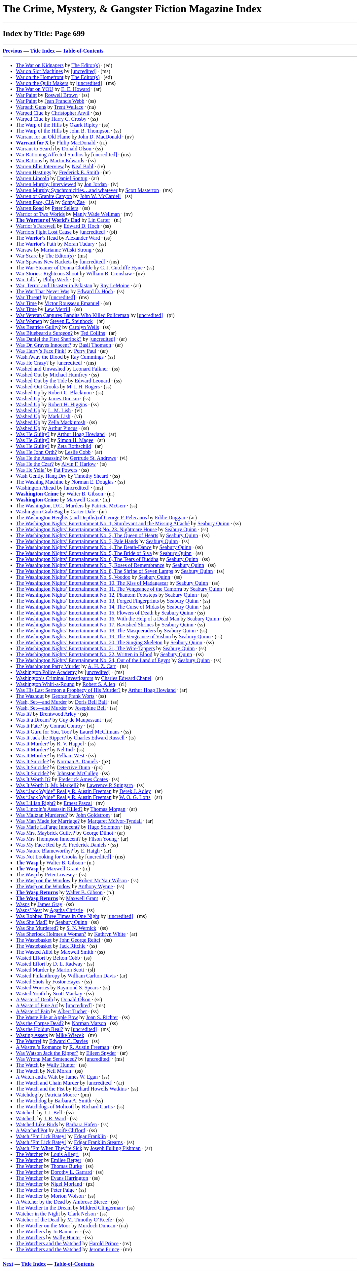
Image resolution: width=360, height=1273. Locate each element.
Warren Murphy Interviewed (46, 184)
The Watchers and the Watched (48, 1243)
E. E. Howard (75, 89)
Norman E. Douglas (92, 482)
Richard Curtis (97, 1106)
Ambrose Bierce (90, 1202)
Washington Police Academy (46, 672)
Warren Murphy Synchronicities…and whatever (67, 190)
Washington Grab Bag (39, 511)
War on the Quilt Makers (42, 83)
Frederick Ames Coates (83, 779)
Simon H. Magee (75, 440)
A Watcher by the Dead (40, 1202)
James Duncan (63, 398)
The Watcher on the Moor (43, 1225)
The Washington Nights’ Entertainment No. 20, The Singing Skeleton (89, 642)
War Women (29, 321)
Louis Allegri (65, 1154)
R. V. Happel (70, 743)
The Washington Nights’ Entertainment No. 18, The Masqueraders (86, 630)
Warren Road (30, 208)
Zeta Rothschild (74, 446)
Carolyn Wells (84, 327)
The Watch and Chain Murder (47, 1083)
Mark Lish (59, 416)
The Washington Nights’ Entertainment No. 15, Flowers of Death (85, 613)
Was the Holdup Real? (39, 1029)
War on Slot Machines (39, 71)
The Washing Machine (39, 482)
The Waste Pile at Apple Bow (47, 1017)
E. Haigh (90, 851)
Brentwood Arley (58, 714)
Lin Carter (99, 220)
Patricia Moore (61, 1094)
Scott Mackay (67, 993)
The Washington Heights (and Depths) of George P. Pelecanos (81, 517)
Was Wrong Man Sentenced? (46, 1059)
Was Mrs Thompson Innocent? (48, 839)
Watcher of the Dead (37, 1219)
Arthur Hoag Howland (81, 434)
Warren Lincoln (32, 178)
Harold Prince (104, 1243)
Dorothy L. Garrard (71, 1172)
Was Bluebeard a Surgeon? (44, 333)
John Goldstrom (93, 815)
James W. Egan (82, 1077)
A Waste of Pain (33, 1011)
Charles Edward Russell (99, 737)
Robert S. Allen (99, 684)
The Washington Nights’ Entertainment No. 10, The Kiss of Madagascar (92, 583)
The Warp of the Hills (39, 125)
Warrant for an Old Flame (43, 136)
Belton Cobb (66, 958)
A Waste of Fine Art (37, 1005)
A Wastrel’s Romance (38, 1047)
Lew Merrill (57, 309)
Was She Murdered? (37, 928)
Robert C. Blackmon (70, 392)
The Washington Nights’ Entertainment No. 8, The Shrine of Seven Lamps (94, 571)
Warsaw (24, 250)
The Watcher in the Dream (44, 1208)
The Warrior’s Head (37, 238)
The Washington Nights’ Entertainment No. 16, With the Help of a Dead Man (97, 618)
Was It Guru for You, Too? (44, 732)
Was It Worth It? (33, 779)
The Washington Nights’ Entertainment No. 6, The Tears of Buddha (87, 559)
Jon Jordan (95, 184)
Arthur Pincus (62, 428)
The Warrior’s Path (36, 244)
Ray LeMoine (114, 285)
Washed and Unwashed (40, 369)
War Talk (25, 279)
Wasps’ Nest (29, 910)
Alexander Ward (82, 238)
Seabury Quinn (213, 523)
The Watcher (29, 1154)
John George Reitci (79, 940)
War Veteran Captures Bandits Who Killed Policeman (72, 315)
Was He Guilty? (33, 434)
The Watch (27, 1065)
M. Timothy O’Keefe (89, 1219)
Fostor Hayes (66, 981)
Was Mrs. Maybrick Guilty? (45, 833)
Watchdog (26, 1094)
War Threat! (28, 297)
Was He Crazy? (32, 363)
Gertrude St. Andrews (93, 458)
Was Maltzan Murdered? (42, 815)
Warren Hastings (33, 172)
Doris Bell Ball (91, 702)
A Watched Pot (31, 1130)
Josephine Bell (90, 708)
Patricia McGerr (108, 505)
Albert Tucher (72, 1011)
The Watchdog (31, 1100)
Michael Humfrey (68, 375)
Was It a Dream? (33, 720)
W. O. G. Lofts (135, 797)
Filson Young (103, 839)
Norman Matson (89, 1023)
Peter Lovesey (60, 874)
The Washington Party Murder (48, 666)
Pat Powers (65, 470)
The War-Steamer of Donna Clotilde (54, 267)
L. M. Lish (59, 410)
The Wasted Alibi (34, 952)
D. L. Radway (68, 964)
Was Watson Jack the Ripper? (47, 1053)
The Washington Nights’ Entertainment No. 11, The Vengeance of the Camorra (99, 589)
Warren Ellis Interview (40, 166)
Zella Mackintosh (66, 422)
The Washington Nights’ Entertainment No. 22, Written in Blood (84, 654)
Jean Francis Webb (64, 101)
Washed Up (28, 392)
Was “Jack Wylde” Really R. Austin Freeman (63, 791)
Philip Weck (56, 279)
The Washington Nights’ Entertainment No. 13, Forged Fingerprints (87, 601)
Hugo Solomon (104, 827)
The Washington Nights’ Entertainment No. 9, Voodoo (73, 577)
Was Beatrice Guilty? (38, 327)
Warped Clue (30, 113)
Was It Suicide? (32, 761)
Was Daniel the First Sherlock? (49, 339)
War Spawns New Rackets (44, 261)
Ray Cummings (87, 357)
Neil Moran (59, 1071)
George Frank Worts (73, 696)
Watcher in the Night (38, 1213)
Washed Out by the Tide (41, 380)
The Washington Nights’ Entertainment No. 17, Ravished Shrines (85, 624)
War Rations (29, 160)
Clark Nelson (82, 1213)
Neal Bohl (82, 166)
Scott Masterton (142, 190)
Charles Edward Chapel (126, 678)
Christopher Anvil (71, 113)
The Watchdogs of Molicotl (45, 1106)
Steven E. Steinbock (71, 321)
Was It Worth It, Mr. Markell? (47, 785)
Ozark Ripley (84, 125)
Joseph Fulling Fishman (115, 1148)
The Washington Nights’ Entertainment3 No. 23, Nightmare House (86, 529)
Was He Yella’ (31, 470)
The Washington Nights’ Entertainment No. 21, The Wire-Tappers (85, 648)
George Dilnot (98, 833)
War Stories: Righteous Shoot (47, 273)
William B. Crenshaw (109, 273)
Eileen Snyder (101, 1053)
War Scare (27, 256)
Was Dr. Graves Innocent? (43, 345)
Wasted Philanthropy (38, 975)
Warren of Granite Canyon (44, 196)
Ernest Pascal (77, 803)
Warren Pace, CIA (35, 202)
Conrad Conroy (66, 726)
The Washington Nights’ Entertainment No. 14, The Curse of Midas (87, 607)
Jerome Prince (104, 1249)
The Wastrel (28, 1041)
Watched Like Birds (37, 1124)
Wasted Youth (30, 993)
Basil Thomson (95, 345)
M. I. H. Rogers (83, 386)
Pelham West (70, 755)
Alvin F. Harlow (78, 464)
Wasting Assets (32, 1035)
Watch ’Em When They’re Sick (49, 1148)
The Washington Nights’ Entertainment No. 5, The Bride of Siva (84, 553)
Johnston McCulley (77, 773)
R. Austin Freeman (89, 1047)
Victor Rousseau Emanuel (72, 303)
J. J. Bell (53, 1112)
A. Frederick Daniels (84, 845)
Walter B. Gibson (84, 494)
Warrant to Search (35, 148)
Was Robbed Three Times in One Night (57, 916)
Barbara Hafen (81, 1124)
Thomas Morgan (108, 809)
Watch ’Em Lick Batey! (41, 1136)
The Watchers (30, 1231)
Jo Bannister (66, 1231)
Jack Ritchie (72, 946)
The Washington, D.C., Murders (50, 505)
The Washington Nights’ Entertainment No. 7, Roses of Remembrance (90, 565)
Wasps (22, 904)
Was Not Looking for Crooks (46, 856)
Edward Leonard (92, 380)
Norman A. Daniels (77, 761)
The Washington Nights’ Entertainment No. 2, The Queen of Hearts (87, 535)
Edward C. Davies (68, 1041)
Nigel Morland (66, 1184)
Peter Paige (62, 1190)
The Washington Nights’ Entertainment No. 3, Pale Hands (77, 541)
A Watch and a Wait (37, 1077)
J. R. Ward (55, 1118)
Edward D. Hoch (81, 226)
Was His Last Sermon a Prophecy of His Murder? (68, 690)
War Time (26, 303)
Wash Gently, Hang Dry (41, 476)
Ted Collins (93, 333)
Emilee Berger (66, 1160)
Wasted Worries (32, 987)
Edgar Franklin (90, 1136)
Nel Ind (65, 749)
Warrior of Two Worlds (40, 214)
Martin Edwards (67, 160)
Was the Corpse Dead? (40, 1023)
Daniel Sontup (72, 178)
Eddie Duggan (170, 517)
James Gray (49, 904)
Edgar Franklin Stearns (98, 1142)
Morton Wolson (67, 1196)
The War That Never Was (42, 291)
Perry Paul (85, 351)
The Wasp (26, 874)
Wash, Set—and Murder (41, 702)
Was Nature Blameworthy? (44, 851)
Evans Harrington (69, 1178)
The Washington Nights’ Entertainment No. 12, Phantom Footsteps (86, 595)
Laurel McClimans (99, 732)
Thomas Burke (66, 1166)
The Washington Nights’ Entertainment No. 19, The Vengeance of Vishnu (93, 636)
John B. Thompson (90, 131)
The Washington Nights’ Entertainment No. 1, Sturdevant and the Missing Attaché (103, 523)
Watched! (26, 1112)
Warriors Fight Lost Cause (44, 232)
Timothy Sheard (91, 476)
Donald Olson (76, 148)
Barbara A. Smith (72, 1100)
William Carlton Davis (92, 975)
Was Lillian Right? (35, 803)
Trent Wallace (68, 107)
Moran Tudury (79, 244)
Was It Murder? (32, 743)
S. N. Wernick (81, 928)
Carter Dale (83, 511)
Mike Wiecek (70, 1035)
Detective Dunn (73, 767)
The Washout (30, 696)
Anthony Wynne (95, 886)
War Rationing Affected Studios (49, 154)
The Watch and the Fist (40, 1089)
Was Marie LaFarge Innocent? (48, 827)
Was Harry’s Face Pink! (41, 351)
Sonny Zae (73, 202)
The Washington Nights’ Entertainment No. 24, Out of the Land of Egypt (93, 660)
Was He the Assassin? (39, 458)
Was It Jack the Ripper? (41, 737)
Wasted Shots (30, 981)
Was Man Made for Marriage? (48, 821)
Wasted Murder (32, 970)
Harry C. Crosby (69, 119)
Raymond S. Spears (78, 987)
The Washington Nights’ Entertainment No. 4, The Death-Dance (84, 547)
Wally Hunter (61, 1065)
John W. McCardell (100, 196)
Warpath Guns (31, 107)
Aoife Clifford (70, 1130)
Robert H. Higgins (67, 404)
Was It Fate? (29, 726)
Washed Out (29, 375)
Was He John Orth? (36, 452)
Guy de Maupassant (80, 720)
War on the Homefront (39, 77)
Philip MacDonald (75, 142)
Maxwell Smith (76, 952)
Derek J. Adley (135, 791)
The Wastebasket (34, 940)
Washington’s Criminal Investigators (54, 678)
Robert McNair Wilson (102, 880)
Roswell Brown (61, 95)
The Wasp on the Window (43, 880)
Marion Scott (70, 970)
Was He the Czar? (35, 464)
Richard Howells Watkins (100, 1089)
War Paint (26, 95)
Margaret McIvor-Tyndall (115, 821)
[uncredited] (83, 71)
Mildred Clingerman (101, 1208)
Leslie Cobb (77, 452)
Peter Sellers (65, 208)
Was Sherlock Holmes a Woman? (51, 934)
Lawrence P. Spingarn (110, 785)
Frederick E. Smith (79, 172)
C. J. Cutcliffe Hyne (121, 267)
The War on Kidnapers (40, 65)
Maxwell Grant (82, 499)
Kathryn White (110, 934)
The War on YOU (34, 89)
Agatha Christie (66, 910)
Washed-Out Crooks (37, 386)
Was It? (24, 714)
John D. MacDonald (99, 136)
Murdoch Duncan (96, 1225)
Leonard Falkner (90, 369)
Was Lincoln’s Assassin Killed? (49, 809)
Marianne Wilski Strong (66, 250)
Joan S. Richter (102, 1017)
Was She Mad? (32, 922)
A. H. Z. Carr (102, 666)
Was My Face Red (35, 845)
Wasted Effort (30, 958)
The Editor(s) (85, 65)
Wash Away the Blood (39, 357)
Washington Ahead (36, 488)
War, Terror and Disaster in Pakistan (54, 285)
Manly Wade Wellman (96, 214)
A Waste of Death (34, 999)
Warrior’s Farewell (36, 226)
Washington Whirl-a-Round (45, 684)
